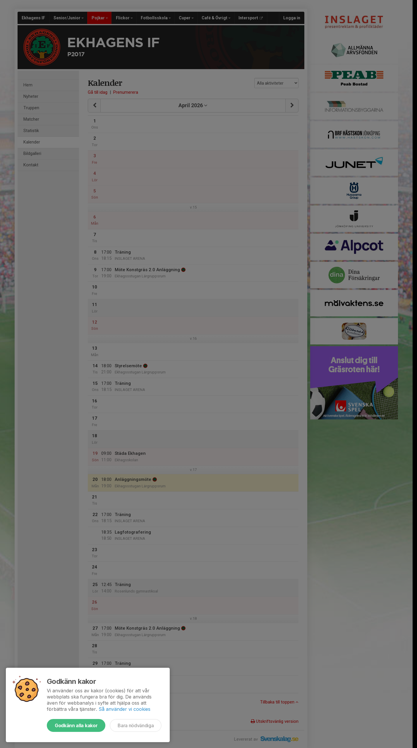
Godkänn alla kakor (76, 725)
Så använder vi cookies (124, 709)
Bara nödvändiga (136, 725)
